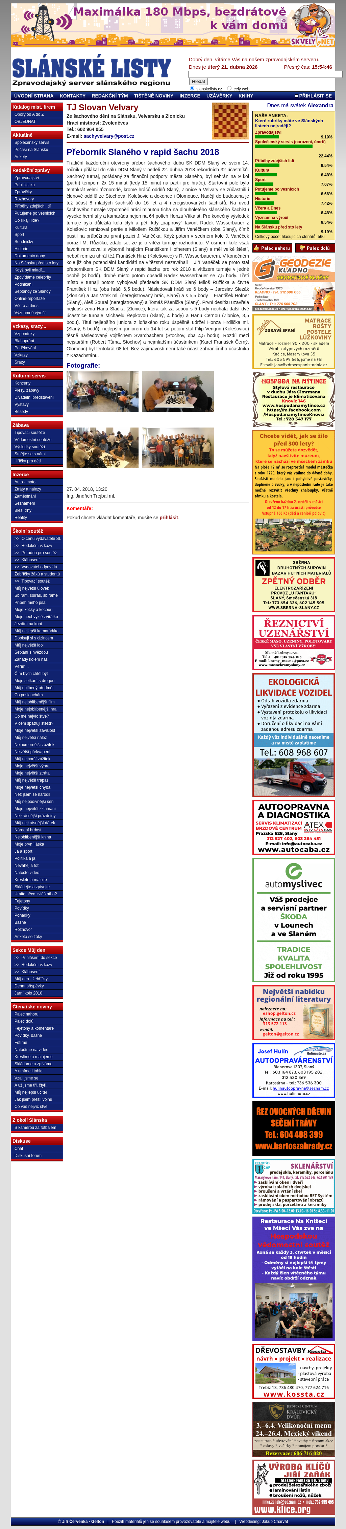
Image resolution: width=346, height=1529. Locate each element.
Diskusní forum (28, 1155)
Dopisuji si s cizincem (34, 638)
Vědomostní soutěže (33, 439)
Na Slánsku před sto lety (36, 263)
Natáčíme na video (31, 1049)
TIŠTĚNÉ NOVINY (154, 96)
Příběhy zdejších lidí (33, 206)
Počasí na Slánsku (31, 149)
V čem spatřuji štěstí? (34, 723)
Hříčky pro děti (28, 461)
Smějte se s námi (30, 454)
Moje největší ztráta (32, 773)
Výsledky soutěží (30, 446)
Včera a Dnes (267, 208)
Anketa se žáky (28, 936)
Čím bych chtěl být (31, 673)
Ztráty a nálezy (28, 489)
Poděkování (25, 348)
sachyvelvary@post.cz (109, 136)
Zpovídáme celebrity (33, 277)
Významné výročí (30, 312)
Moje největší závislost (35, 730)
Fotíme (21, 1042)
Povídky (22, 908)
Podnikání (23, 284)
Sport (19, 234)
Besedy (21, 411)
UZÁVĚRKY (219, 96)
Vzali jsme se (27, 1078)
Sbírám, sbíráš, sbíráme (36, 595)
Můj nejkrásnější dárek (35, 823)
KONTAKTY (73, 96)
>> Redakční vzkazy (33, 545)
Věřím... (22, 666)
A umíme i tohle (29, 1071)
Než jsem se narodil (32, 794)
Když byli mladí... (30, 270)
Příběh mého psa (30, 602)
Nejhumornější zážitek (34, 744)
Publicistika (25, 184)
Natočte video (27, 872)
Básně (20, 922)
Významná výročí (271, 217)
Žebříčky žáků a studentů (37, 574)
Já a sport (23, 851)
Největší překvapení (32, 751)
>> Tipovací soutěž (32, 581)
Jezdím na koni (28, 623)
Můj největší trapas (32, 780)
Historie (21, 248)
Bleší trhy (23, 510)
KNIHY (246, 96)
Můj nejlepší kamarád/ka (36, 631)
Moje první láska (29, 844)
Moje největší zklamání (35, 808)
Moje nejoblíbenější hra (35, 709)
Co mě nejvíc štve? (32, 716)
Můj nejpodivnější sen (34, 801)
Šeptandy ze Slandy (33, 291)
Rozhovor (23, 929)
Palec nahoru (27, 1014)
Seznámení (25, 503)
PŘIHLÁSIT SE (313, 96)
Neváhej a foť (27, 865)
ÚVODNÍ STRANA (34, 96)
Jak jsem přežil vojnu (33, 1099)
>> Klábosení (27, 560)
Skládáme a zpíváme (33, 1064)
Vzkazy (21, 355)
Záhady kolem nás (31, 659)
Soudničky (24, 241)
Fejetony (22, 901)
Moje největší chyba (32, 787)
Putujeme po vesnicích (35, 213)
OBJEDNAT (25, 121)
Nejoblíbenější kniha (33, 837)
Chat (19, 1148)
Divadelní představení (34, 397)
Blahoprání (24, 340)
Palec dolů (24, 1021)
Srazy (20, 362)
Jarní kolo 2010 (28, 993)
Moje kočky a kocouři (33, 609)
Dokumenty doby (30, 256)
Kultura (21, 227)
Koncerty (22, 383)
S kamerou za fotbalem (35, 1127)
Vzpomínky (24, 333)
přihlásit (168, 517)
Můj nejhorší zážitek (32, 759)
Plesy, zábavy (27, 390)
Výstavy (22, 404)
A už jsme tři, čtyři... (32, 1085)
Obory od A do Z (29, 114)
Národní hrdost (28, 830)
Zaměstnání (25, 496)
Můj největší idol (29, 645)
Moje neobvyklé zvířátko (36, 616)
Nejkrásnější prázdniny (35, 815)
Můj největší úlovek (32, 588)
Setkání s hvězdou (31, 652)
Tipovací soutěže (30, 432)
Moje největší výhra (32, 766)
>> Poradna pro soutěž (36, 552)
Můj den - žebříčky (31, 979)
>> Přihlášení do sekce (36, 957)
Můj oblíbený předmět (34, 687)
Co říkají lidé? (27, 220)
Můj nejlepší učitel (31, 1092)
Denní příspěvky (29, 986)
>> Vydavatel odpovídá (36, 567)
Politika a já (25, 858)
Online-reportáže (30, 298)
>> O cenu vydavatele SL (38, 538)
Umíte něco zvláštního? (36, 894)
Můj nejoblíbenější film (35, 702)
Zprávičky (23, 192)
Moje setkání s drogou (34, 680)
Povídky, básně (28, 1035)
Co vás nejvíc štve (31, 1106)
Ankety (21, 156)
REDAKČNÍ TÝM (110, 96)
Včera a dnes (27, 305)
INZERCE (189, 96)
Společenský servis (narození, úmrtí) (290, 141)
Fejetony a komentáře (34, 1028)
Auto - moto (25, 482)
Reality (21, 517)
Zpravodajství (27, 177)
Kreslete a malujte (31, 879)
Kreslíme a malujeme (34, 1056)
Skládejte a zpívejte (32, 886)
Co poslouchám (29, 695)
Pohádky (22, 915)
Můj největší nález (31, 737)
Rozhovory (24, 199)
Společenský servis (32, 142)
